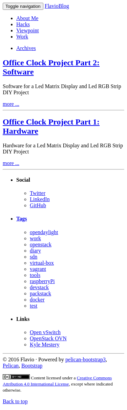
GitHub (38, 205)
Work (22, 36)
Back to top (15, 401)
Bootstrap (31, 365)
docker (37, 299)
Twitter (37, 193)
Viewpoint (27, 30)
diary (35, 250)
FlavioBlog (57, 6)
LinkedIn (40, 199)
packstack (40, 293)
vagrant (38, 269)
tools (35, 275)
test (33, 306)
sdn (33, 257)
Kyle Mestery (45, 344)
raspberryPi (42, 281)
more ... (11, 104)
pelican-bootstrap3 (85, 359)
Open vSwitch (45, 332)
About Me (27, 18)
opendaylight (44, 232)
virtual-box (42, 263)
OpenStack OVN (48, 338)
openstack (40, 244)
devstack (39, 287)
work (35, 238)
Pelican (11, 365)
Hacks (23, 24)
